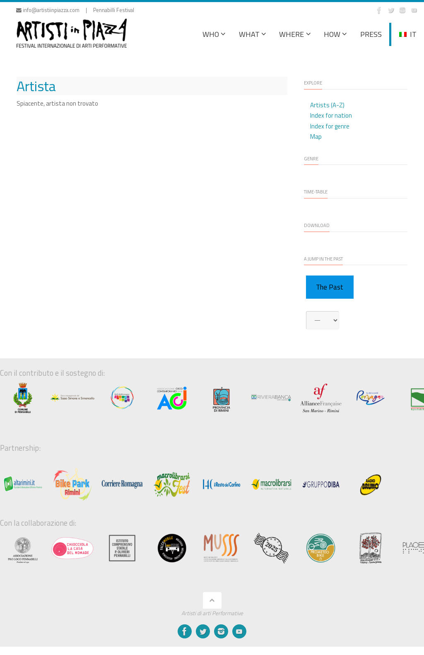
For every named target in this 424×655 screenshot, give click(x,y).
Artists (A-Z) (327, 105)
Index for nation (331, 115)
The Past (329, 287)
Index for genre (329, 126)
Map (316, 136)
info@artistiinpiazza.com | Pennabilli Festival (75, 10)
